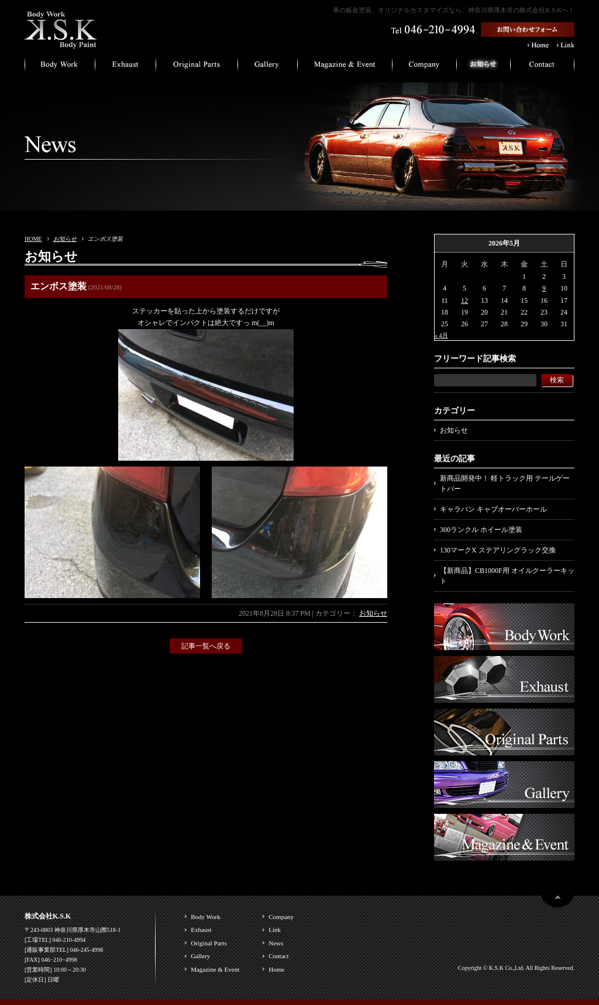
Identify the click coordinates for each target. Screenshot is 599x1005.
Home (276, 969)
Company (281, 916)
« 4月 (441, 335)
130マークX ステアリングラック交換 (498, 550)
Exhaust (201, 929)
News (275, 943)
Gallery (200, 955)
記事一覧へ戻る (205, 646)
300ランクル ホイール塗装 (481, 530)
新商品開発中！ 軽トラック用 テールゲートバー (505, 483)
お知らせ (65, 239)
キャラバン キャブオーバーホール (493, 509)
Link (274, 929)
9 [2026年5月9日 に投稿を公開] (544, 288)
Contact (278, 955)
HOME (33, 239)
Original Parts (208, 943)
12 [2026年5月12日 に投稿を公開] (464, 300)
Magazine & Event (215, 969)
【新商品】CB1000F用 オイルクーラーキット (507, 576)
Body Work (206, 916)
